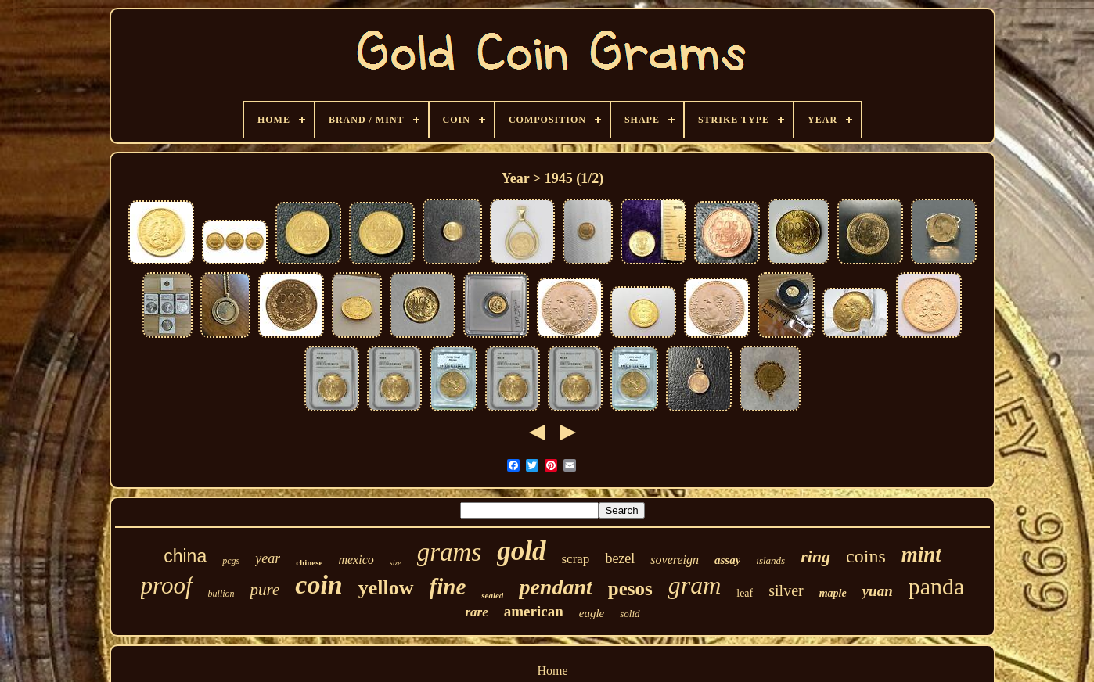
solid (629, 613)
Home (552, 670)
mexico (355, 559)
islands (770, 560)
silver (785, 590)
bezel (620, 558)
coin (318, 584)
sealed (492, 595)
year (267, 558)
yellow (386, 587)
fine (448, 586)
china (185, 556)
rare (476, 612)
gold (521, 551)
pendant (555, 587)
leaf (744, 593)
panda (937, 586)
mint (921, 554)
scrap (576, 558)
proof (167, 585)
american (533, 611)
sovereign (674, 559)
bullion (221, 593)
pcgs (230, 560)
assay (727, 560)
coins (866, 556)
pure (265, 589)
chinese (309, 562)
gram (695, 585)
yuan (877, 591)
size (395, 562)
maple (833, 593)
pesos (630, 588)
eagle (591, 613)
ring (815, 556)
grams (449, 552)
